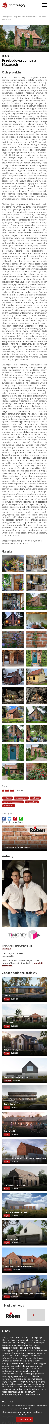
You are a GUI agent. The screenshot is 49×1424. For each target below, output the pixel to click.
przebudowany (21, 798)
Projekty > (17, 17)
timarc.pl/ (6, 948)
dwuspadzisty (32, 802)
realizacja (7, 798)
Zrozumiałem (24, 1419)
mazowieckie (8, 806)
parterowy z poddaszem (13, 802)
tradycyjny (35, 798)
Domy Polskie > (26, 17)
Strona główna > (8, 17)
